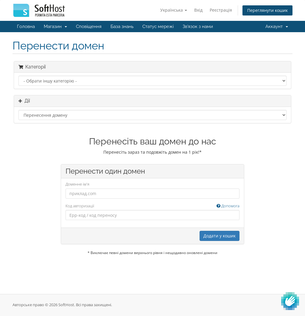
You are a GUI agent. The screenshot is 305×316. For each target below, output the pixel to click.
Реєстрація (221, 10)
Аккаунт (276, 26)
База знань (122, 26)
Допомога (228, 205)
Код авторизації (153, 206)
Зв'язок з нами (198, 26)
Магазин (55, 26)
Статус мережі (158, 26)
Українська (173, 10)
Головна (26, 26)
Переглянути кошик (267, 10)
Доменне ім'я (77, 184)
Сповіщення (89, 26)
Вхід (198, 10)
